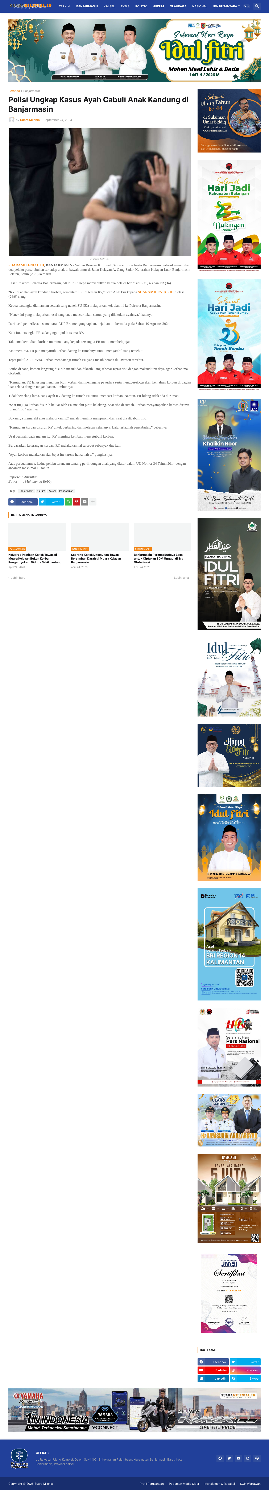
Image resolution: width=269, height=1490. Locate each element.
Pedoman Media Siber (184, 1483)
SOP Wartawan (250, 1483)
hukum (41, 490)
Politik (141, 6)
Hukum (158, 6)
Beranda (14, 91)
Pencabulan (66, 490)
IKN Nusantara (225, 6)
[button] (246, 6)
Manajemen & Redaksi (219, 1483)
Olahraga (178, 6)
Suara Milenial (43, 1483)
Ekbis (125, 6)
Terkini (64, 6)
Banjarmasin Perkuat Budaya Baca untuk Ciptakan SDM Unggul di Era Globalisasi (158, 558)
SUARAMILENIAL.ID (26, 265)
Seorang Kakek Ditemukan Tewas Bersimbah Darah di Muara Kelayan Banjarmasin (96, 558)
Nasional (199, 6)
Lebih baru (18, 577)
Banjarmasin (87, 6)
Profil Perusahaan (152, 1483)
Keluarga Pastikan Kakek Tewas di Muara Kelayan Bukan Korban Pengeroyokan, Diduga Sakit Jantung (35, 558)
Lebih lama (181, 577)
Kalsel (109, 6)
